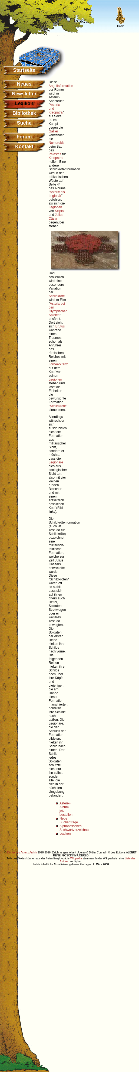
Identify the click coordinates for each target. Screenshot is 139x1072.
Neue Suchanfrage (68, 820)
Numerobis (56, 143)
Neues (24, 84)
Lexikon (65, 834)
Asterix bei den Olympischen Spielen (58, 309)
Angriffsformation (61, 86)
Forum (24, 136)
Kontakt (24, 146)
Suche (24, 123)
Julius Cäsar (56, 216)
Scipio (59, 211)
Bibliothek (24, 113)
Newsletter (24, 93)
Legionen (55, 207)
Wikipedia (76, 858)
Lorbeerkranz (58, 364)
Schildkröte (57, 296)
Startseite (24, 70)
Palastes (55, 154)
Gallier (53, 131)
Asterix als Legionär (57, 194)
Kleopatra (55, 158)
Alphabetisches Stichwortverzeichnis (74, 828)
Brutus (60, 326)
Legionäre (56, 462)
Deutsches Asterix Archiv (22, 852)
